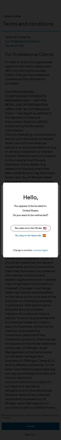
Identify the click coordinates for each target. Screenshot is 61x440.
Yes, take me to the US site (31, 228)
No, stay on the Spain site (30, 235)
